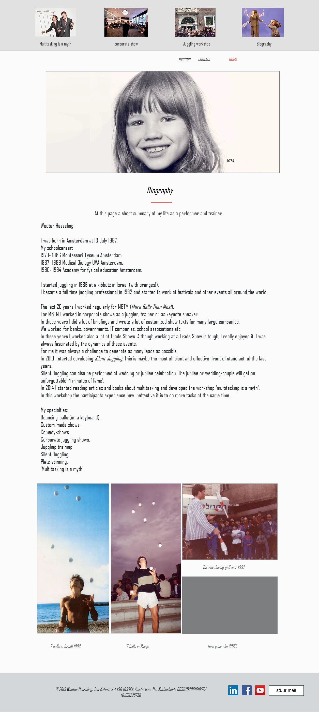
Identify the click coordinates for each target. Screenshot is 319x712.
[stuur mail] (286, 690)
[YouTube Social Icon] (260, 690)
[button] (163, 122)
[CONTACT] (204, 59)
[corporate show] (126, 44)
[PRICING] (184, 59)
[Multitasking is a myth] (55, 44)
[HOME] (232, 59)
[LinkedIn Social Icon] (233, 690)
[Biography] (264, 44)
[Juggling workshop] (196, 44)
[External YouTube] (230, 605)
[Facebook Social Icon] (247, 690)
